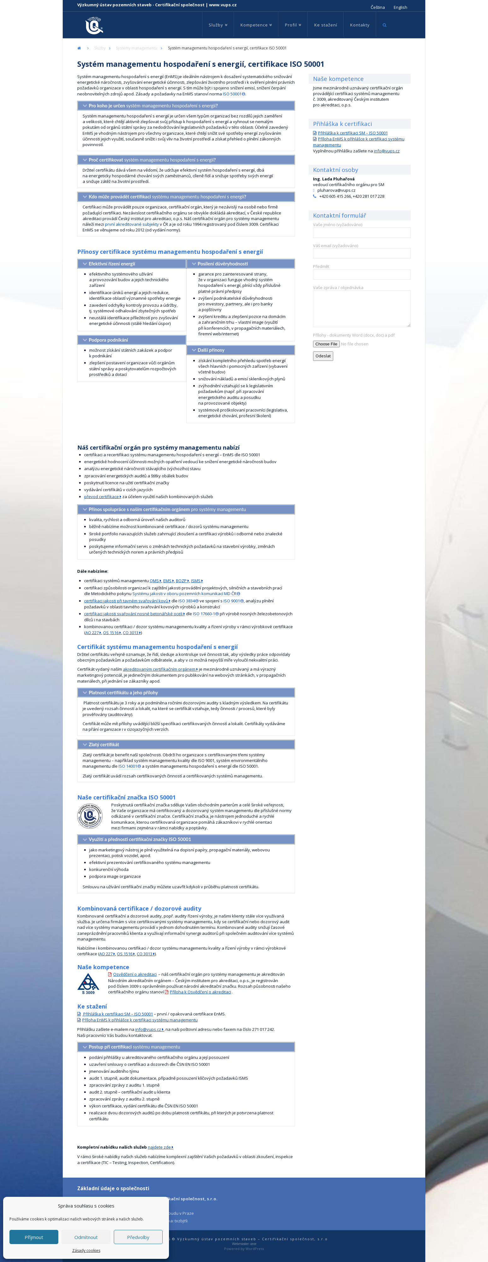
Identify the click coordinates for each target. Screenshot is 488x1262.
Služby (100, 48)
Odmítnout (86, 1237)
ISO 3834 (186, 601)
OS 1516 (111, 632)
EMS (167, 580)
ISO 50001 (232, 94)
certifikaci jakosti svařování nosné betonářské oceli (133, 614)
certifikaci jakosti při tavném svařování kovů (126, 601)
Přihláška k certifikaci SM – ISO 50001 (117, 1014)
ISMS (195, 580)
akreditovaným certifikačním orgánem (159, 669)
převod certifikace (101, 496)
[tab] (132, 263)
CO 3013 (130, 632)
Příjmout (34, 1237)
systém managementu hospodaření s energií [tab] (153, 105)
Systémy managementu (136, 48)
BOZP (181, 580)
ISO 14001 (128, 766)
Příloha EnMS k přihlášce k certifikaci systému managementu (140, 1020)
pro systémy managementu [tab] (167, 509)
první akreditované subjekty (132, 224)
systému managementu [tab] (134, 1046)
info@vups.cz (148, 1029)
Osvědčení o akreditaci (135, 974)
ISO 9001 (232, 601)
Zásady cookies (86, 1250)
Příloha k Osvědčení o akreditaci (200, 992)
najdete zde (159, 1147)
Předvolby (138, 1237)
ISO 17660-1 (204, 614)
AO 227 (92, 632)
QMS (154, 580)
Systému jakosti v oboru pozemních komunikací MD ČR (184, 593)
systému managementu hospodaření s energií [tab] (167, 196)
